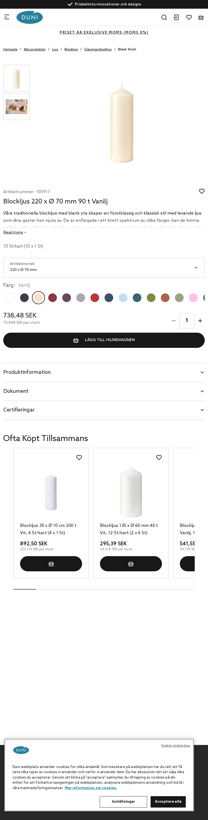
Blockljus (71, 49)
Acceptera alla (168, 802)
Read (13, 232)
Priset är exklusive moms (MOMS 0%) (104, 33)
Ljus (55, 49)
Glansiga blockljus (98, 49)
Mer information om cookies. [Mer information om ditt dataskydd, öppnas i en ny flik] (91, 788)
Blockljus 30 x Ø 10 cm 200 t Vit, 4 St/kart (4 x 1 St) (48, 529)
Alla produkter (35, 49)
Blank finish (127, 49)
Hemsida (10, 49)
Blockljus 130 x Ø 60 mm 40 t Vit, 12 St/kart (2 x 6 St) (129, 529)
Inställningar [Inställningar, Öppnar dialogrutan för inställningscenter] (123, 802)
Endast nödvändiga (175, 746)
